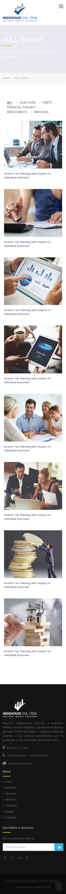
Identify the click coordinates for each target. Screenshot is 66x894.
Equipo (9, 811)
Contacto (10, 817)
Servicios (10, 793)
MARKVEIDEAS (42, 887)
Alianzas (10, 799)
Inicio (8, 781)
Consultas (11, 805)
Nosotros (10, 787)
